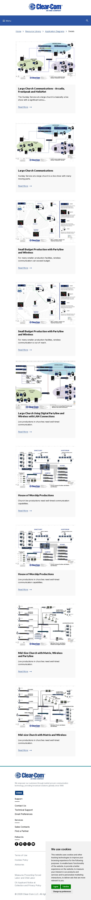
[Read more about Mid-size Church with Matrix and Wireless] (45, 719)
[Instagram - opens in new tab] (29, 844)
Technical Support (24, 810)
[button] (87, 20)
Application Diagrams (54, 31)
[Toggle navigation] (6, 21)
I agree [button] (55, 887)
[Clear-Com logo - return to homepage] (45, 7)
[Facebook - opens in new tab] (16, 844)
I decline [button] (66, 887)
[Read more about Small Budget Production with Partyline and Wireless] (45, 235)
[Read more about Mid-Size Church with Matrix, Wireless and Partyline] (45, 639)
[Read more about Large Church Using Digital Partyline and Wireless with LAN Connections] (45, 399)
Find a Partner (22, 831)
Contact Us (20, 805)
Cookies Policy (21, 860)
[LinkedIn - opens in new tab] (21, 844)
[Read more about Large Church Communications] (45, 155)
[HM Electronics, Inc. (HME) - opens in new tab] (19, 793)
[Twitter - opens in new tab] (25, 844)
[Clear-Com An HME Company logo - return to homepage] (30, 775)
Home (18, 31)
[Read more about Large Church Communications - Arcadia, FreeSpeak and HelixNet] (45, 74)
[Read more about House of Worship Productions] (45, 480)
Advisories (19, 864)
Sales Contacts (22, 827)
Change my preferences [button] (62, 891)
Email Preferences (23, 814)
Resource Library (33, 31)
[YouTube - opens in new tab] (33, 844)
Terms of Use (21, 855)
